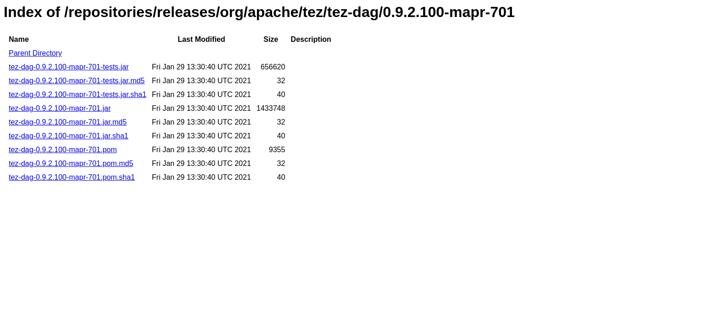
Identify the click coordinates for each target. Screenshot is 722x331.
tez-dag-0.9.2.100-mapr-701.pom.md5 (71, 163)
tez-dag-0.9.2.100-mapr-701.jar (60, 108)
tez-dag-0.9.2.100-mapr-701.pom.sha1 (72, 177)
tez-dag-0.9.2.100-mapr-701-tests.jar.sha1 (77, 94)
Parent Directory (35, 53)
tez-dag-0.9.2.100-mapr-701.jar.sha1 (68, 136)
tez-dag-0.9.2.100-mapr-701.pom (63, 150)
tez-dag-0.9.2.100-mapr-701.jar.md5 (68, 122)
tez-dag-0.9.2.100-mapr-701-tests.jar (69, 67)
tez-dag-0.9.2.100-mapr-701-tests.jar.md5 (77, 81)
